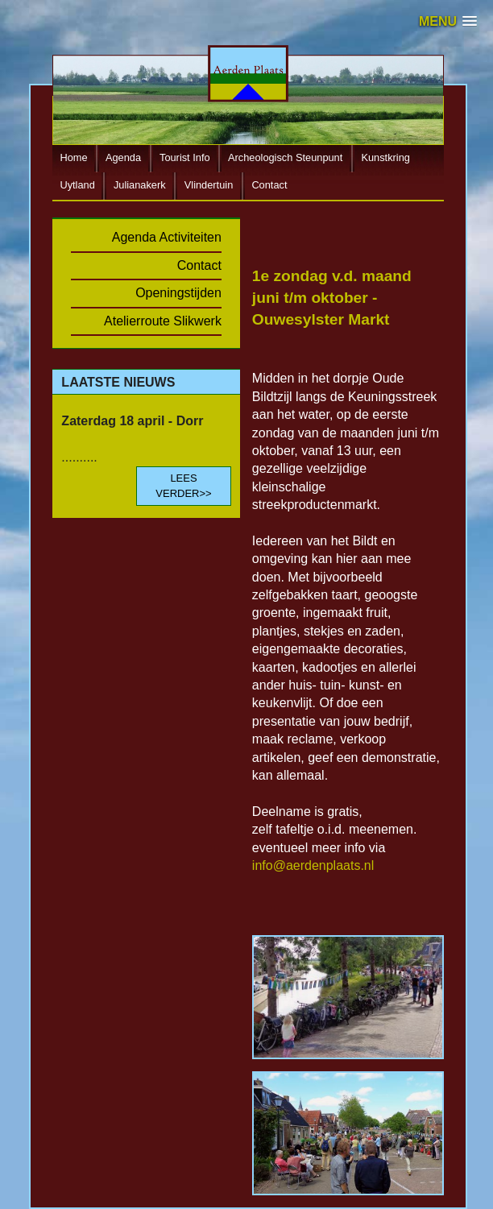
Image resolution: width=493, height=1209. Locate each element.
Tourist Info (185, 158)
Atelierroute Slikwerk (163, 321)
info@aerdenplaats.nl (313, 865)
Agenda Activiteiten (167, 237)
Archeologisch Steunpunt (285, 158)
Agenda (123, 158)
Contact (269, 186)
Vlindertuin (208, 186)
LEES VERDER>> (183, 485)
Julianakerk (140, 186)
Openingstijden (178, 293)
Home (73, 158)
